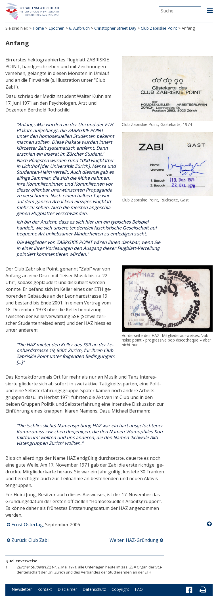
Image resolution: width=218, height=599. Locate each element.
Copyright (120, 589)
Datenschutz (94, 589)
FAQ (139, 589)
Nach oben (210, 524)
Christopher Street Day (115, 28)
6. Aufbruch (79, 28)
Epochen (56, 28)
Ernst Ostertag (27, 524)
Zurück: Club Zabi (30, 540)
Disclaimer (67, 589)
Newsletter (22, 589)
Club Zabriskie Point (159, 28)
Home (38, 28)
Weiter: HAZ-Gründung (134, 540)
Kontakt (44, 589)
